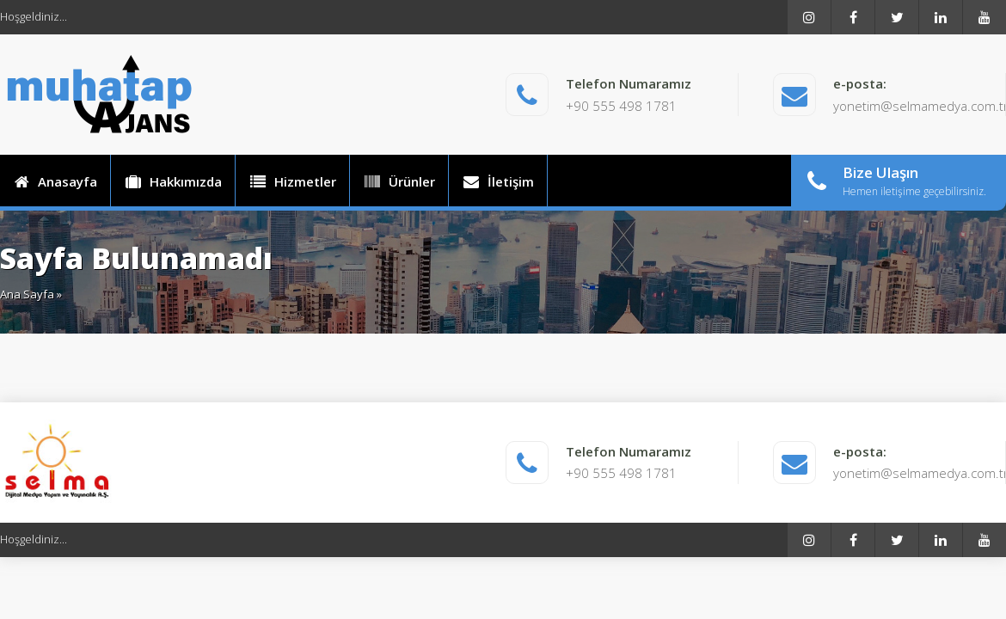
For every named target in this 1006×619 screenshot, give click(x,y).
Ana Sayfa (27, 294)
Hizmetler (292, 182)
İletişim (498, 182)
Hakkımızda (173, 182)
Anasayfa (55, 182)
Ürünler (399, 182)
